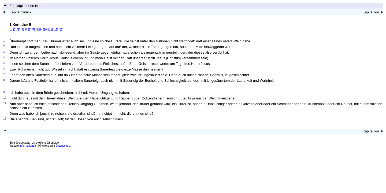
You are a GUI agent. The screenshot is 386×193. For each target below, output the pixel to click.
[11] (50, 29)
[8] (37, 29)
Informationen (28, 145)
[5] (25, 29)
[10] (45, 29)
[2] (14, 29)
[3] (18, 29)
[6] (29, 29)
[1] (11, 29)
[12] (56, 29)
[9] (40, 29)
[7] (33, 29)
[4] (22, 29)
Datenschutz (63, 145)
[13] (61, 29)
